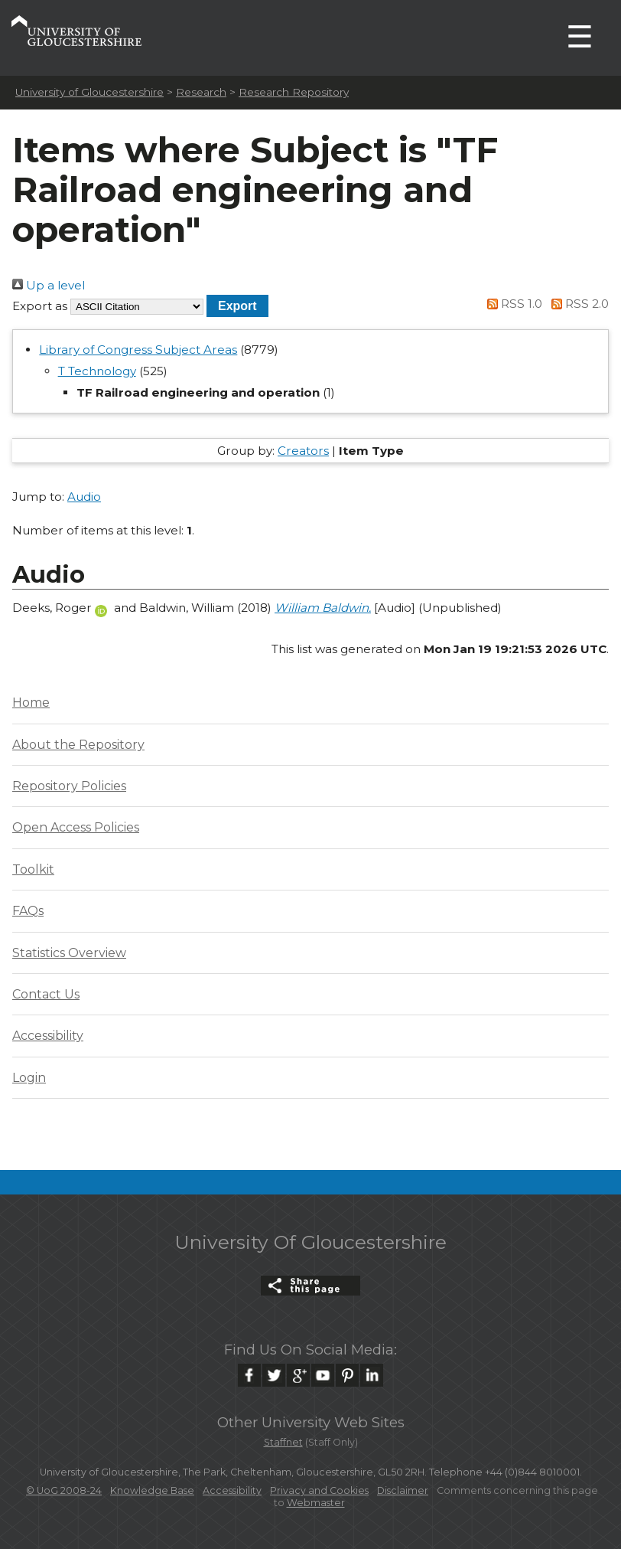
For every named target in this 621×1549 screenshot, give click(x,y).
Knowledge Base (152, 1490)
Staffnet (283, 1442)
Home (31, 702)
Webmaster (316, 1502)
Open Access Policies (75, 827)
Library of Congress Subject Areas (138, 349)
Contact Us (46, 994)
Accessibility (47, 1035)
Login (29, 1077)
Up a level (48, 285)
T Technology (97, 371)
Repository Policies (69, 786)
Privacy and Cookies (319, 1490)
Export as (39, 306)
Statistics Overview (69, 953)
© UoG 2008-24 (64, 1490)
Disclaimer (402, 1490)
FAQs (28, 911)
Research (201, 92)
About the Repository (78, 744)
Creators (303, 450)
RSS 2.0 (577, 303)
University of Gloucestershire (89, 92)
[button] (237, 306)
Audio (84, 496)
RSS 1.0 (512, 303)
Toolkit (33, 869)
